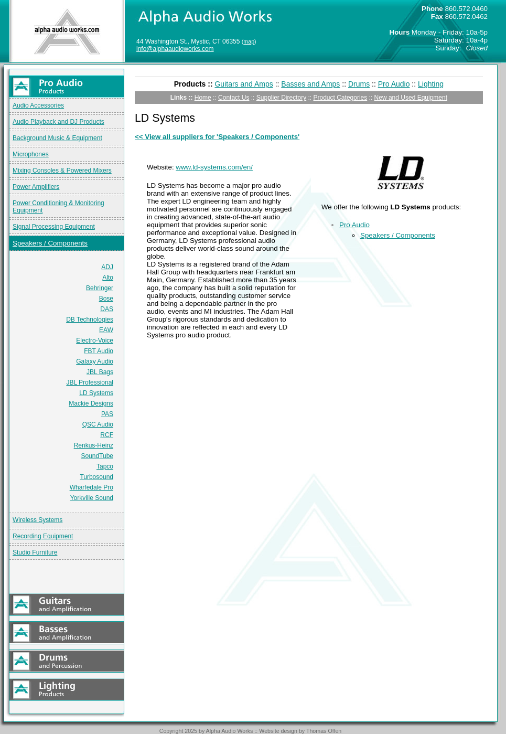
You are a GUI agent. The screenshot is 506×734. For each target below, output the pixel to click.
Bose (106, 298)
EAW (106, 330)
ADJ (107, 267)
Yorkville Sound (91, 498)
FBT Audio (98, 351)
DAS (106, 309)
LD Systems (96, 393)
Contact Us (233, 97)
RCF (106, 435)
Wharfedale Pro (91, 487)
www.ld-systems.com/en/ (214, 167)
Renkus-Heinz (93, 445)
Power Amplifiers (36, 186)
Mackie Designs (91, 403)
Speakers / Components (50, 243)
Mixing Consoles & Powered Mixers (62, 170)
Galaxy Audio (94, 361)
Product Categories (341, 97)
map (248, 41)
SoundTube (97, 456)
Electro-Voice (94, 340)
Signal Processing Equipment (54, 226)
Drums (359, 84)
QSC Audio (97, 424)
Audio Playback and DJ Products (58, 121)
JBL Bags (100, 372)
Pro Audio (394, 84)
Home (203, 97)
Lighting (431, 84)
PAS (107, 414)
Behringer (99, 288)
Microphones (31, 154)
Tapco (104, 466)
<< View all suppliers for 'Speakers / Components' (217, 137)
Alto (107, 277)
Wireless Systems (37, 520)
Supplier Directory (281, 97)
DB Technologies (89, 319)
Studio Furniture (35, 552)
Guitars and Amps (243, 84)
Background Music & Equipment (57, 138)
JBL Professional (89, 382)
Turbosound (96, 477)
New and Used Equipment (410, 97)
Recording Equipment (43, 536)
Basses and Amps (310, 84)
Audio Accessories (38, 105)
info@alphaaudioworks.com (175, 48)
